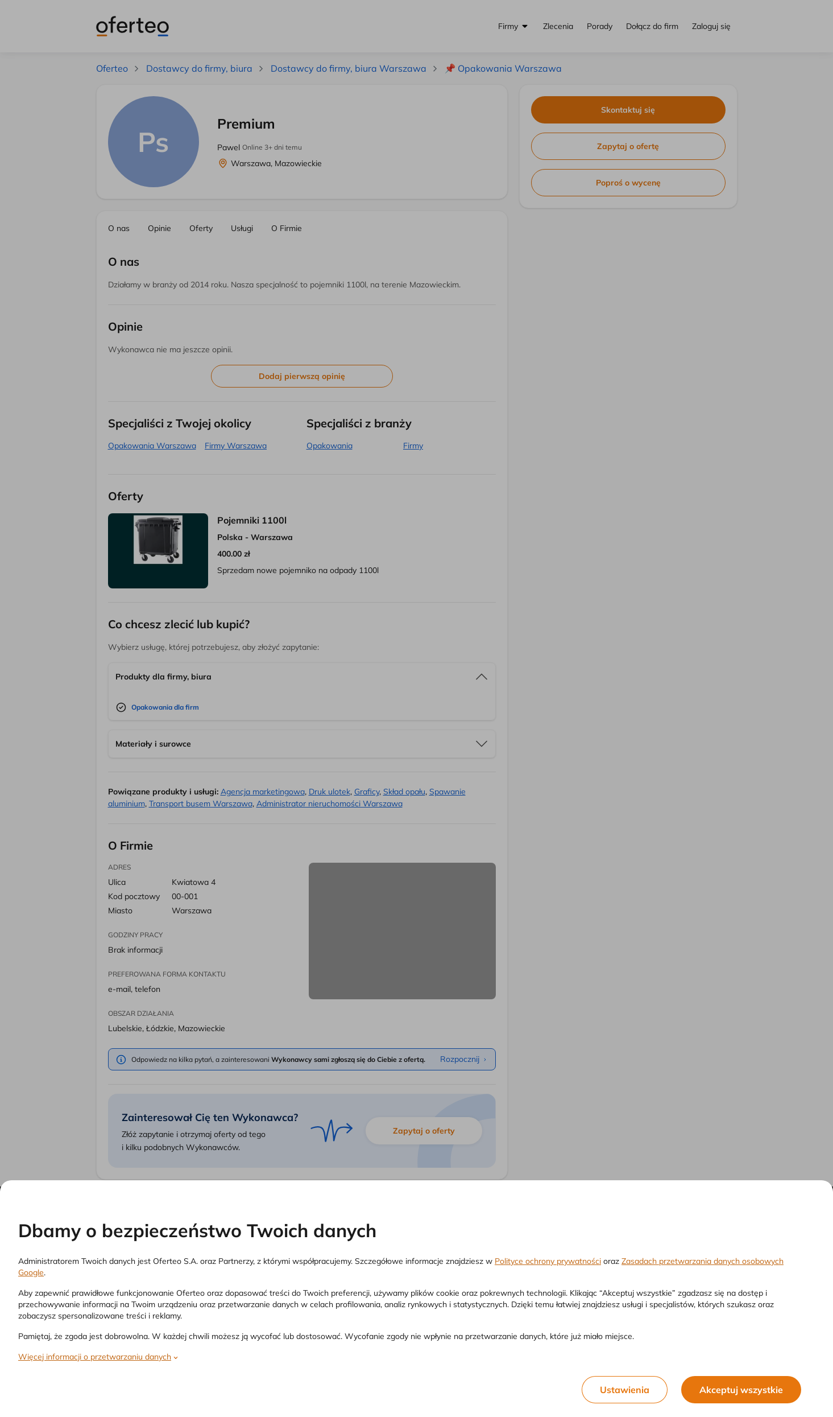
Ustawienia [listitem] (624, 1389)
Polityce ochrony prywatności (548, 1261)
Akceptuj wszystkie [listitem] (741, 1389)
